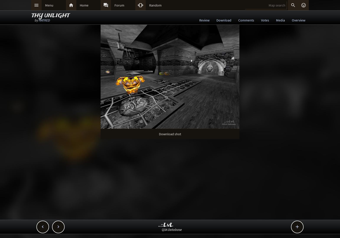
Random (155, 5)
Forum (119, 5)
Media (280, 20)
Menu (49, 5)
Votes (265, 20)
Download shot (170, 134)
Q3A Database (172, 229)
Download (223, 20)
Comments (246, 20)
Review (204, 20)
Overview (298, 20)
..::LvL (166, 225)
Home (84, 5)
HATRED (44, 20)
